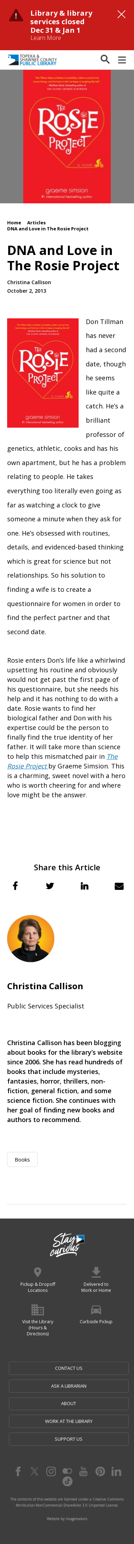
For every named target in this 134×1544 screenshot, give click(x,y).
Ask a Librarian (68, 1386)
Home (14, 222)
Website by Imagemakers (67, 1518)
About (68, 1403)
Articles (36, 222)
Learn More (45, 38)
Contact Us (69, 1368)
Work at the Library (69, 1421)
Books (22, 1159)
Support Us (69, 1439)
